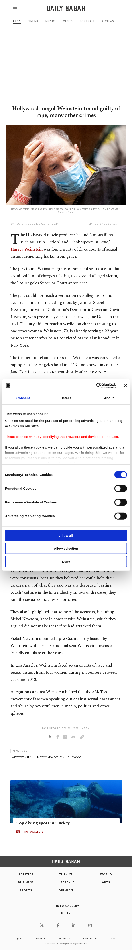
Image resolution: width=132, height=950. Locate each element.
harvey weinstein (21, 757)
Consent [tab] (23, 398)
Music (50, 21)
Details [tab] (66, 398)
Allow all (66, 535)
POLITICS (26, 874)
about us (64, 938)
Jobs (19, 938)
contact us (90, 938)
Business (26, 882)
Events (67, 21)
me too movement (49, 757)
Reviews (108, 21)
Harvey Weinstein (26, 249)
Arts (17, 21)
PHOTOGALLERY (33, 831)
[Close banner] (125, 385)
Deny (66, 561)
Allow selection (66, 548)
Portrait (87, 21)
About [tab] (109, 398)
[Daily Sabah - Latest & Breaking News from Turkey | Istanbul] (66, 8)
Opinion (66, 890)
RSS (113, 938)
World (106, 874)
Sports (26, 890)
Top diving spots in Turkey (43, 823)
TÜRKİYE (66, 874)
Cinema (33, 21)
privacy (40, 938)
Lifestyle (66, 882)
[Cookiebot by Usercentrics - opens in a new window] (96, 386)
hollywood (74, 757)
